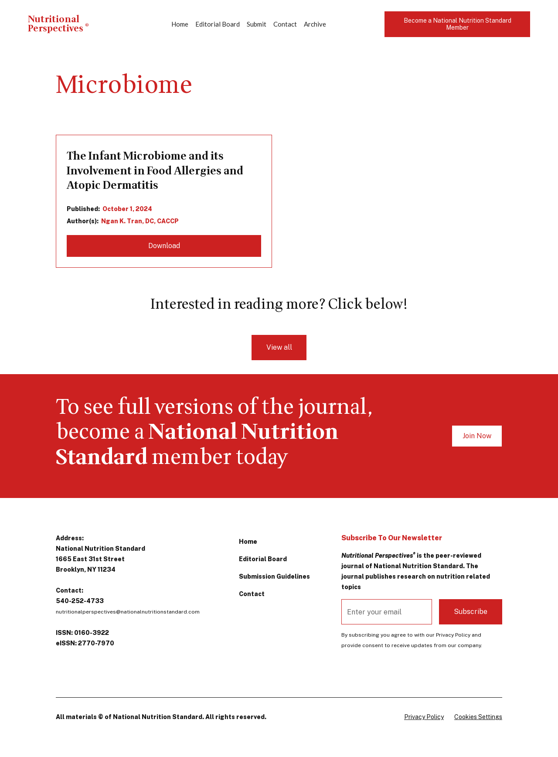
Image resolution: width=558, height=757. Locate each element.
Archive (315, 24)
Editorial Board (217, 24)
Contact (285, 24)
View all (279, 347)
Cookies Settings (478, 716)
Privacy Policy (424, 716)
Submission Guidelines (274, 576)
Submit (256, 24)
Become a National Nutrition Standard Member (457, 24)
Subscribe (470, 611)
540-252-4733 (80, 600)
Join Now (477, 436)
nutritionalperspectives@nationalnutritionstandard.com (128, 612)
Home (179, 24)
